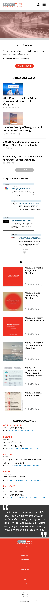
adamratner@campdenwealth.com (24, 448)
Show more (24, 251)
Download (33, 284)
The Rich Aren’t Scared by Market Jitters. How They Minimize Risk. (29, 204)
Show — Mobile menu (44, 5)
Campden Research (25, 555)
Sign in (38, 4)
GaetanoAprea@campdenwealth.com (25, 480)
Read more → (24, 170)
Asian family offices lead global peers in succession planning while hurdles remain (30, 238)
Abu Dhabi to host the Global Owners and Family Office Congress (20, 101)
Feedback (25, 583)
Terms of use (24, 592)
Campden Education (25, 559)
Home (24, 542)
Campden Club (25, 546)
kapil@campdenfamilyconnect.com (24, 465)
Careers (24, 579)
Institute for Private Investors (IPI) (25, 563)
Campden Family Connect (25, 569)
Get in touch (24, 66)
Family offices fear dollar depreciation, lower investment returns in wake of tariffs (20, 188)
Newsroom (25, 573)
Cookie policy (25, 596)
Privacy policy (25, 594)
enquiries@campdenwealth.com (23, 430)
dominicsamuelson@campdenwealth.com (27, 497)
